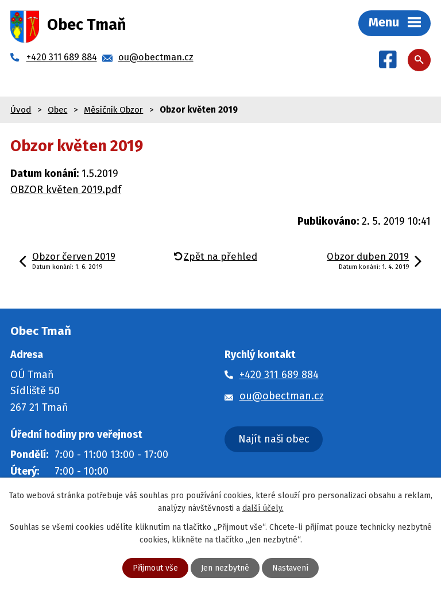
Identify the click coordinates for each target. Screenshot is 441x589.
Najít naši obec (274, 439)
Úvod (20, 110)
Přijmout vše (155, 568)
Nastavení (290, 568)
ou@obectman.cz (281, 396)
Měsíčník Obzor (113, 110)
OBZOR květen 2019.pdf (65, 189)
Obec (57, 110)
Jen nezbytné (225, 568)
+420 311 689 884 (279, 374)
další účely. (263, 508)
